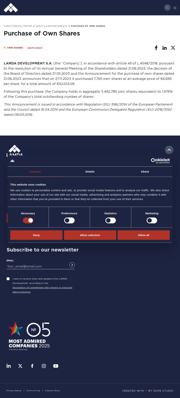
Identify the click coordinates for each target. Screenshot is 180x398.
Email (10, 260)
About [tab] (145, 171)
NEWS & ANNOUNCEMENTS (52, 26)
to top (169, 150)
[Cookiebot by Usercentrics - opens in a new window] (154, 161)
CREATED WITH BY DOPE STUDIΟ (148, 390)
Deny (36, 235)
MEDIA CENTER (23, 26)
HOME (7, 26)
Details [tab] (90, 171)
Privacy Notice (14, 391)
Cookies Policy (52, 391)
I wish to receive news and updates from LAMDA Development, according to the (40, 280)
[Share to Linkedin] (164, 47)
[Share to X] (173, 48)
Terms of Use (33, 391)
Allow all (143, 235)
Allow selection (90, 235)
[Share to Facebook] (156, 48)
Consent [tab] (35, 171)
